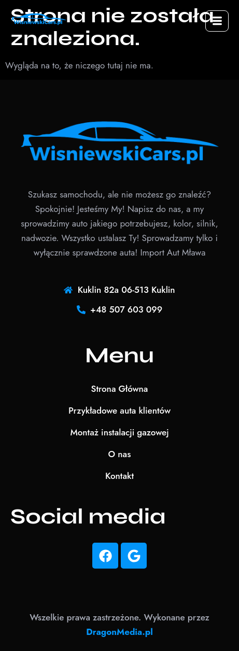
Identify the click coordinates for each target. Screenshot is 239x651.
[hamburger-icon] (217, 21)
